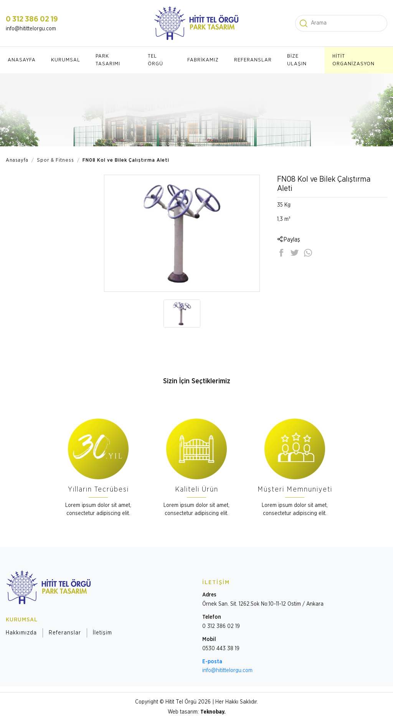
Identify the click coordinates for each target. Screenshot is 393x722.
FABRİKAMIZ (203, 60)
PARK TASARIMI (108, 60)
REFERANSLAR (253, 60)
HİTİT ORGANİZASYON (353, 60)
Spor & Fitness (55, 160)
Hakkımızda (21, 633)
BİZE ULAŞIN (297, 60)
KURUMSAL (65, 60)
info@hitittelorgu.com (31, 28)
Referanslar (65, 633)
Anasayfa (17, 160)
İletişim (102, 633)
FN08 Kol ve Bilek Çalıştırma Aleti (126, 160)
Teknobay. (213, 712)
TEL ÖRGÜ (155, 60)
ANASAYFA (22, 60)
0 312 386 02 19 (32, 19)
